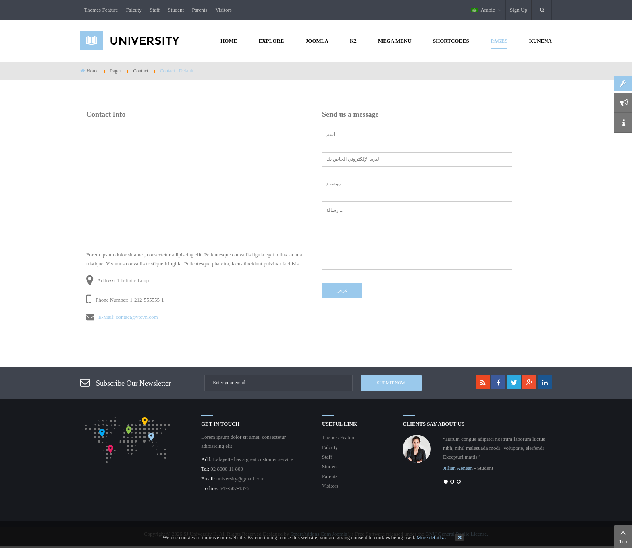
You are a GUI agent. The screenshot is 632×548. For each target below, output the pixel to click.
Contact (140, 71)
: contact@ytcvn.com (135, 317)
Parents (199, 10)
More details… (432, 537)
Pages (115, 71)
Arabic (486, 10)
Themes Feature (101, 10)
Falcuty (133, 10)
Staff (155, 10)
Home (92, 71)
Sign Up (518, 10)
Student (176, 10)
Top (623, 535)
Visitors (223, 10)
